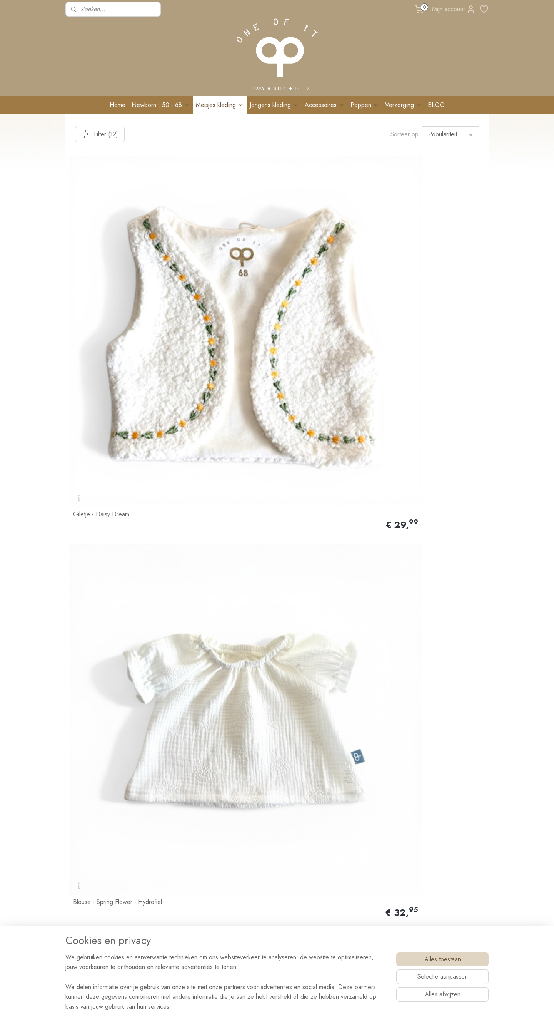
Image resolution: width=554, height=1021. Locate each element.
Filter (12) (100, 134)
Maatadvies (166, 860)
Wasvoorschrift (170, 852)
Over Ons (80, 817)
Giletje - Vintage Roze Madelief (432, 259)
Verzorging (403, 104)
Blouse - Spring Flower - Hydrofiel (223, 259)
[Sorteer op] (450, 134)
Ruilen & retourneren (177, 835)
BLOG (436, 104)
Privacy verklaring (174, 938)
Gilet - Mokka (408, 525)
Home (117, 104)
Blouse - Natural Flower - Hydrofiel (105, 522)
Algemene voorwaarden (181, 929)
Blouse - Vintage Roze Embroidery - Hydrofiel (118, 389)
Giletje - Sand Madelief (315, 392)
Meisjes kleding (220, 104)
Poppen (364, 104)
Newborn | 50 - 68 (161, 104)
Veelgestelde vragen (176, 869)
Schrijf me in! (430, 903)
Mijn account (454, 9)
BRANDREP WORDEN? (181, 903)
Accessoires (324, 104)
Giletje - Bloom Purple (313, 525)
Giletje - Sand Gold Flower (214, 525)
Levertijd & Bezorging (178, 826)
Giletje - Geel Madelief (315, 259)
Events (160, 878)
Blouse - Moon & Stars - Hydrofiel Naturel (434, 389)
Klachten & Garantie (176, 843)
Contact (78, 859)
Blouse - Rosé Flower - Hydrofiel (222, 392)
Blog (159, 886)
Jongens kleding (274, 104)
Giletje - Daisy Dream (101, 259)
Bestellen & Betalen (175, 817)
